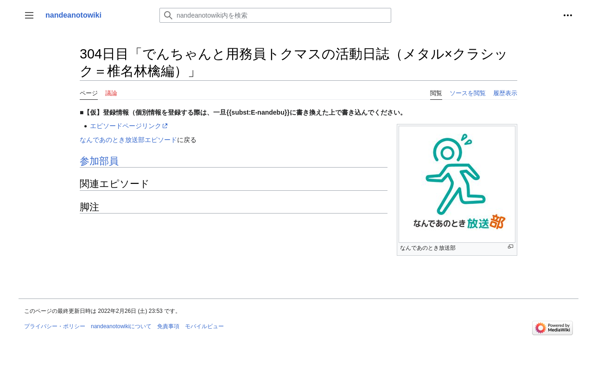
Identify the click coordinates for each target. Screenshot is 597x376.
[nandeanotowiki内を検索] (275, 15)
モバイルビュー (204, 326)
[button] (29, 15)
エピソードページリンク (125, 126)
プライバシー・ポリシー (54, 326)
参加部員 (99, 161)
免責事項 (168, 326)
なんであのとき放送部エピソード (128, 139)
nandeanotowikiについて (121, 326)
